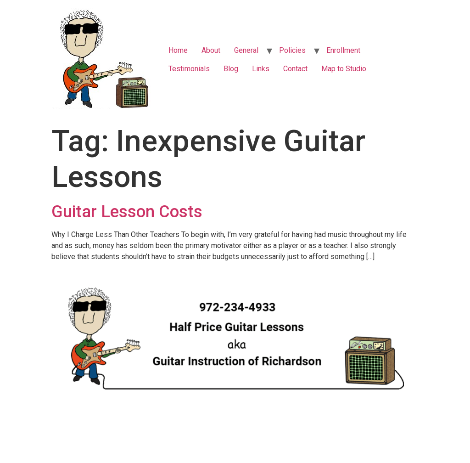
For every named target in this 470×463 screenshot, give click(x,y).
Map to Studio (343, 68)
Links (260, 68)
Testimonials (189, 68)
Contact (295, 68)
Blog (231, 68)
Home (178, 50)
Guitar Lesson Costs (126, 211)
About (210, 50)
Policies (292, 50)
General (246, 50)
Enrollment (343, 50)
